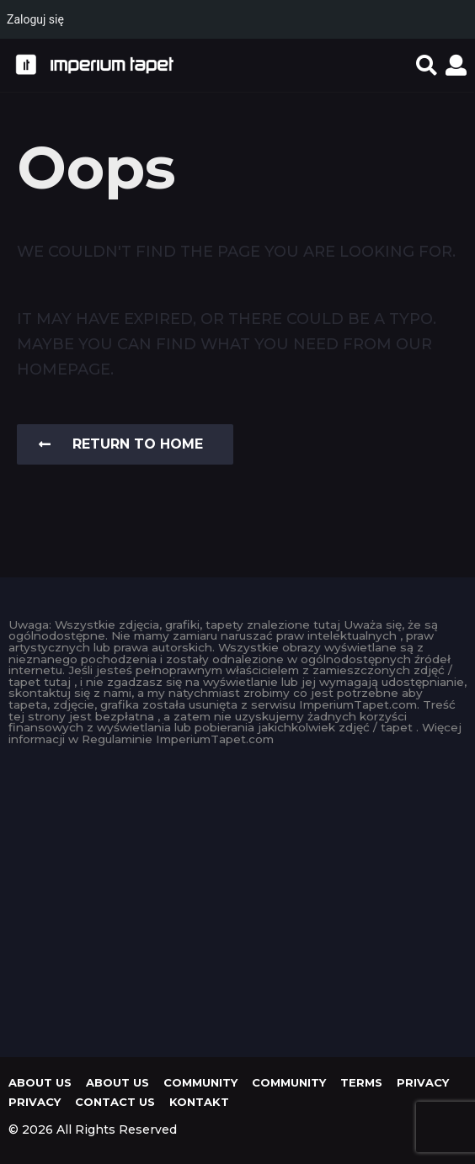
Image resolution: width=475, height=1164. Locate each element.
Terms (361, 1082)
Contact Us (115, 1101)
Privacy (423, 1082)
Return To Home (121, 444)
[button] (426, 65)
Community (200, 1082)
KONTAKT (199, 1101)
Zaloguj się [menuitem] (35, 19)
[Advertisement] (237, 897)
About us (40, 1082)
